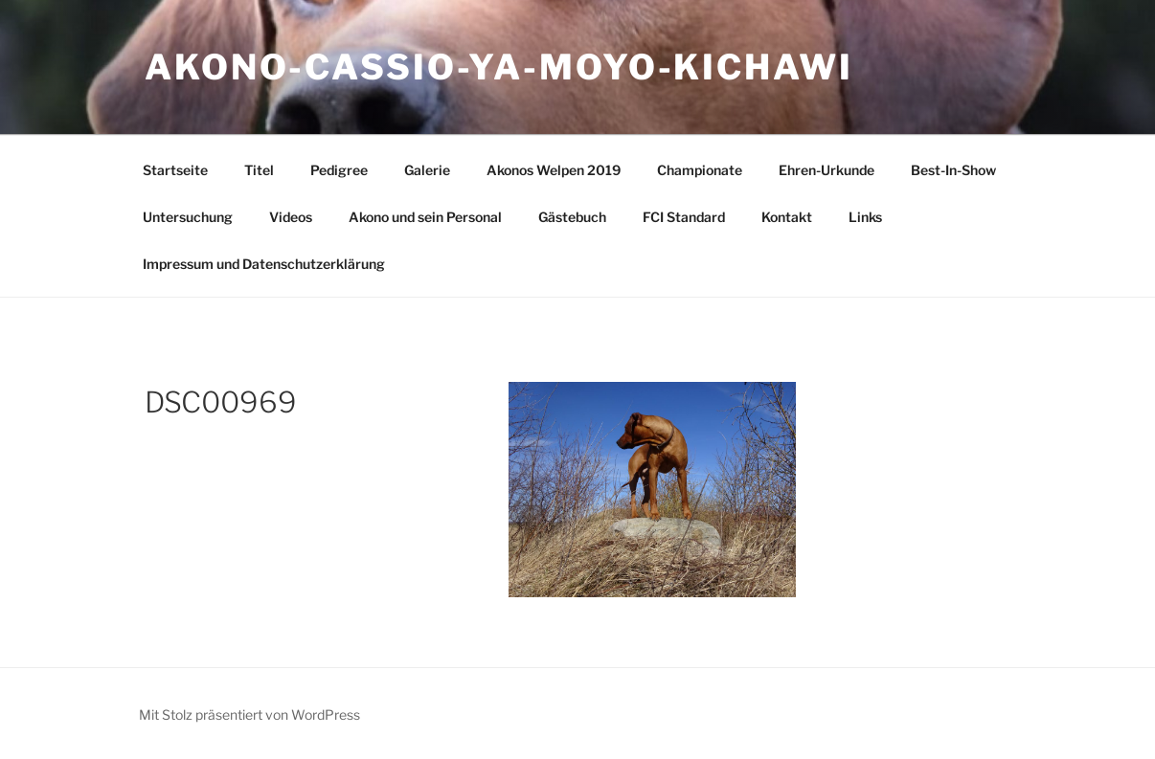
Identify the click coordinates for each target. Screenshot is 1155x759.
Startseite (175, 170)
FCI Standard (684, 217)
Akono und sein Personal (425, 217)
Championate (699, 170)
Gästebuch (572, 217)
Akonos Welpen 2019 (554, 170)
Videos (290, 217)
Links (865, 217)
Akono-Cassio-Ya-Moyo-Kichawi (499, 67)
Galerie (427, 170)
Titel (259, 170)
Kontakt (786, 217)
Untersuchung (188, 217)
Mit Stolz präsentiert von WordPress (249, 714)
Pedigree (339, 170)
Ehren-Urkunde (826, 170)
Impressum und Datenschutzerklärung (264, 264)
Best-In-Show (953, 170)
